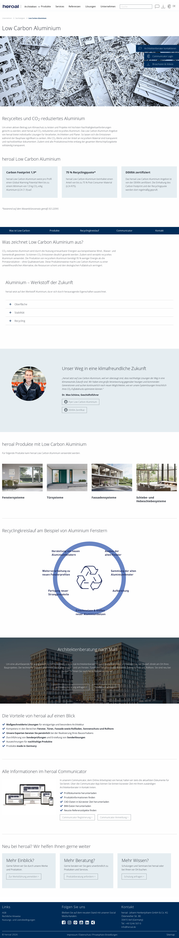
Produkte (46, 6)
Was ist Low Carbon (19, 230)
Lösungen (90, 6)
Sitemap (171, 935)
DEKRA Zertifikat (74, 410)
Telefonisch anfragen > (106, 687)
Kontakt (159, 230)
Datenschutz (85, 935)
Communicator (124, 230)
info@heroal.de (128, 927)
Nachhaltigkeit (20, 18)
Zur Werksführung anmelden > (24, 876)
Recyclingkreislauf (89, 230)
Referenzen (75, 6)
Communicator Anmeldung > (114, 817)
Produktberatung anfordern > (81, 876)
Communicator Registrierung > (77, 817)
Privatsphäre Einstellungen (105, 935)
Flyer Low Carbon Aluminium (80, 402)
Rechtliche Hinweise (11, 916)
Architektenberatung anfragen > (71, 687)
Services (60, 6)
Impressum (72, 935)
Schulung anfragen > (134, 876)
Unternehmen (108, 6)
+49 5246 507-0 (133, 923)
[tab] (89, 304)
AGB (4, 912)
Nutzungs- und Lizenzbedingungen (18, 919)
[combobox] (136, 6)
